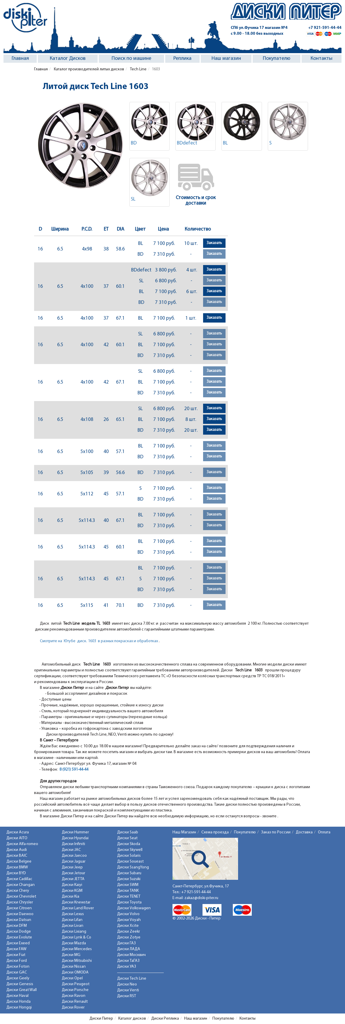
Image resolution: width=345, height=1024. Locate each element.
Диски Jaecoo (74, 856)
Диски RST (126, 996)
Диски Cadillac (19, 879)
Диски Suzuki (128, 879)
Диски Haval (17, 996)
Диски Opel (72, 978)
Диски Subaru (129, 873)
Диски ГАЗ (126, 943)
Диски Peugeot (75, 984)
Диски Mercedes (77, 949)
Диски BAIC (16, 856)
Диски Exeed (18, 943)
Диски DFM (16, 926)
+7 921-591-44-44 (325, 28)
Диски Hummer (75, 832)
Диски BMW (17, 867)
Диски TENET (128, 896)
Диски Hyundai (75, 838)
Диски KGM (72, 891)
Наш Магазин (184, 832)
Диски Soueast (130, 861)
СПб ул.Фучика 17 (259, 28)
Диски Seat (127, 838)
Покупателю (276, 58)
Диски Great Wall (21, 990)
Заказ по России (276, 832)
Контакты (321, 58)
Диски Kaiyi (72, 885)
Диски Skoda (128, 844)
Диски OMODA (75, 972)
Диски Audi (16, 850)
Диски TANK (128, 891)
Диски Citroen (19, 908)
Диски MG (71, 955)
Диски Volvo (128, 914)
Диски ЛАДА (128, 949)
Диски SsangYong (133, 867)
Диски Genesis (19, 984)
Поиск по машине (131, 58)
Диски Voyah (129, 920)
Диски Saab (127, 832)
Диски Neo (127, 984)
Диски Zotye (128, 937)
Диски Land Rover (78, 908)
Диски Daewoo (20, 914)
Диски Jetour (73, 873)
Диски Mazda (74, 943)
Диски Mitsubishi (77, 961)
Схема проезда (215, 832)
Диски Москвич (131, 955)
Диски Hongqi (19, 1007)
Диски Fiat (15, 955)
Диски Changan (20, 885)
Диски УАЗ (126, 966)
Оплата (324, 832)
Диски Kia (70, 896)
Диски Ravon (73, 996)
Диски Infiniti (73, 844)
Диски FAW (16, 949)
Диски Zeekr (128, 931)
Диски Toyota (129, 902)
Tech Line (138, 69)
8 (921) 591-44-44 (73, 769)
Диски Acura (17, 832)
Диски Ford (16, 961)
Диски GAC (16, 972)
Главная (20, 58)
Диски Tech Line (131, 978)
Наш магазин (226, 58)
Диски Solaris (129, 856)
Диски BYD (16, 873)
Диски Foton (17, 966)
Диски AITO (16, 838)
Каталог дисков (132, 1018)
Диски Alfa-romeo (22, 844)
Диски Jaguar (73, 861)
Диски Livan (72, 926)
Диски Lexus (73, 914)
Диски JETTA (73, 879)
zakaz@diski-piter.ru (201, 898)
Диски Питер (101, 1018)
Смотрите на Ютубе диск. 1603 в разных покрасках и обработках (99, 641)
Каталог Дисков (68, 58)
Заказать (214, 243)
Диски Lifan (72, 920)
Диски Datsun (18, 920)
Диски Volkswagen (134, 908)
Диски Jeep (72, 867)
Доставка (304, 832)
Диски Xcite (128, 926)
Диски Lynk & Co (76, 937)
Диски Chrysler (19, 902)
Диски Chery (17, 891)
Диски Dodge (18, 931)
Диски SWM (127, 885)
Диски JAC (71, 850)
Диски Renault (75, 1001)
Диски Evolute (19, 937)
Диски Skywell (129, 850)
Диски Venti (128, 990)
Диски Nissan (74, 966)
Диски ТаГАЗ (128, 961)
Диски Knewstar (76, 902)
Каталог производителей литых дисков (88, 69)
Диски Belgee (18, 861)
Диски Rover (73, 1007)
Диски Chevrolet (21, 896)
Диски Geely (17, 978)
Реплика (182, 58)
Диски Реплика (165, 1018)
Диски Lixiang (74, 931)
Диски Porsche (75, 990)
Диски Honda (18, 1001)
